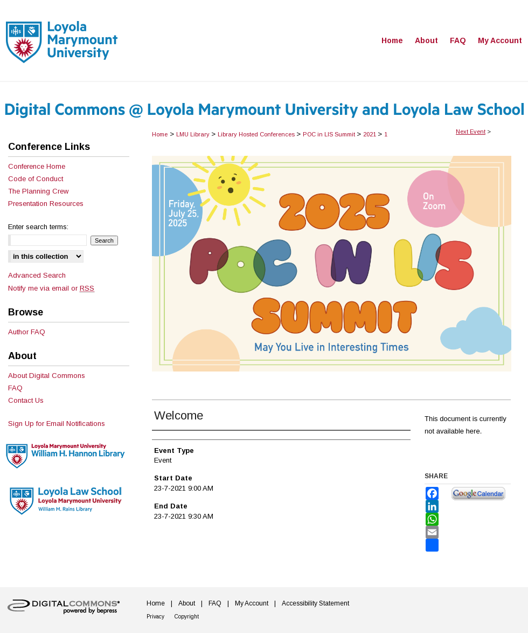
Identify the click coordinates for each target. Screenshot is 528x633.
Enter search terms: (38, 227)
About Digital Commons (46, 375)
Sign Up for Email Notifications (56, 423)
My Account (251, 603)
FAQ (15, 388)
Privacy (155, 617)
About (186, 603)
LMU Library (193, 134)
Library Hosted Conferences (257, 134)
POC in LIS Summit (330, 134)
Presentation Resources (46, 203)
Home (160, 134)
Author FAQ (26, 332)
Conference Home (36, 166)
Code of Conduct (35, 179)
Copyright (187, 617)
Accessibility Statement (315, 603)
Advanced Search (37, 275)
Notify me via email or (51, 288)
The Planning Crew (38, 191)
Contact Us (26, 400)
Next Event (470, 131)
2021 (370, 134)
